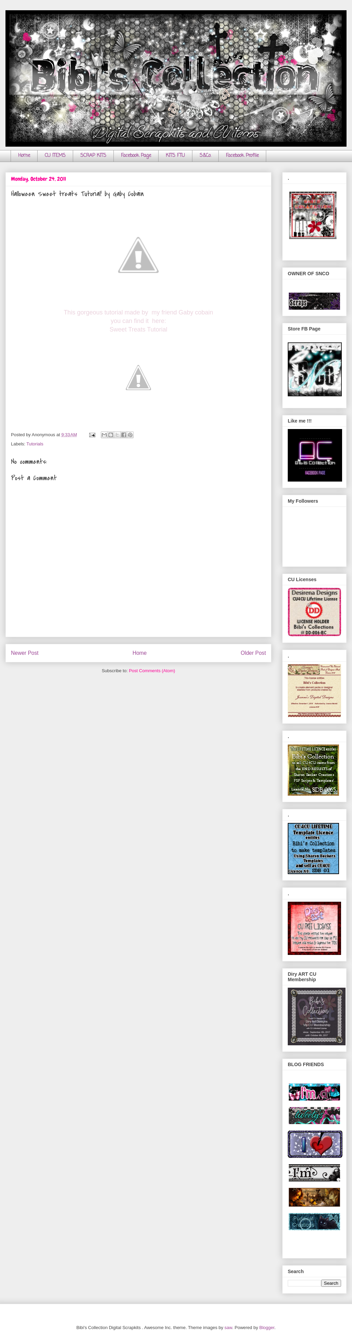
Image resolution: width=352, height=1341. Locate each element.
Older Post (253, 653)
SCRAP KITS (93, 155)
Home (24, 155)
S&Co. (205, 155)
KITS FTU (175, 155)
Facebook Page (136, 155)
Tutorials (34, 443)
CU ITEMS (55, 155)
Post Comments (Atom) (152, 670)
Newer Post (25, 653)
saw (228, 1327)
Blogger (266, 1327)
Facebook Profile (242, 155)
